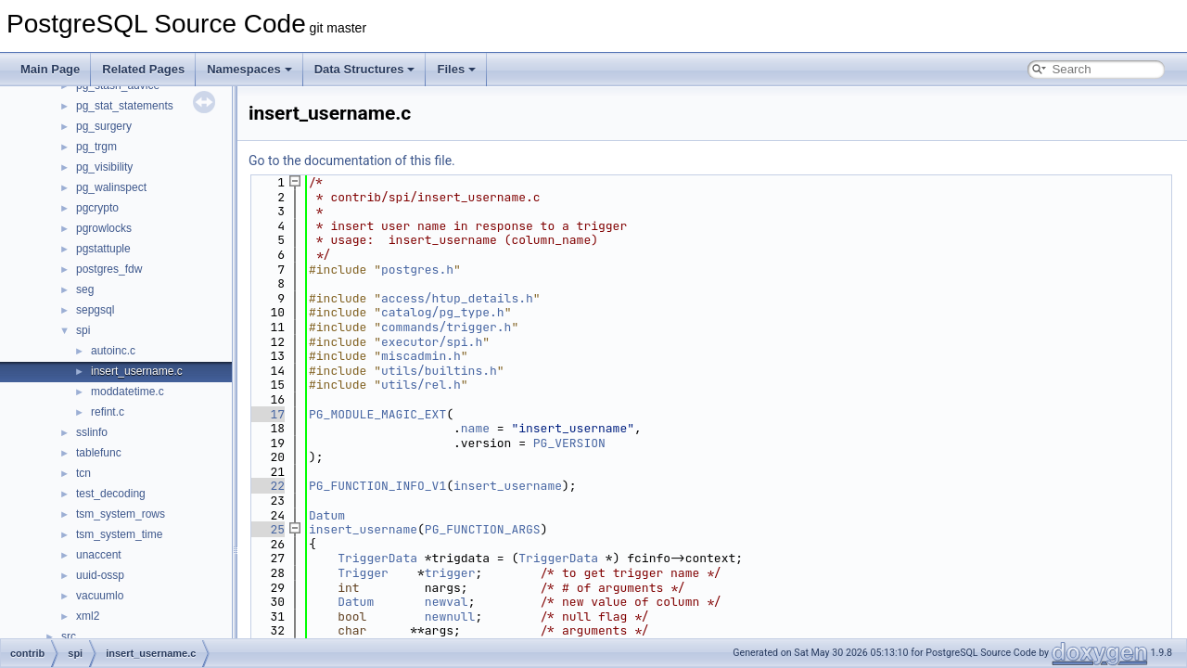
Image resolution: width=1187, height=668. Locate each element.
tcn (83, 473)
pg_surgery (104, 126)
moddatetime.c (127, 391)
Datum (327, 515)
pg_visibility (104, 167)
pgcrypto (97, 207)
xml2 (87, 616)
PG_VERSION (569, 443)
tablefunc (98, 452)
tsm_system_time (119, 534)
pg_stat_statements (124, 105)
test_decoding (111, 493)
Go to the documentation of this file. (352, 160)
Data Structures (364, 69)
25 (267, 529)
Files (456, 69)
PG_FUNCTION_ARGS (483, 529)
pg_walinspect (111, 187)
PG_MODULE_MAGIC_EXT (377, 414)
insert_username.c (137, 371)
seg (85, 289)
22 (267, 486)
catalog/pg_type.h (442, 312)
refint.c (107, 411)
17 (267, 414)
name (475, 428)
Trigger (363, 573)
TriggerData (377, 558)
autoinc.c (113, 350)
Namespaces (249, 69)
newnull (450, 616)
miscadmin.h (421, 356)
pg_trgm (96, 146)
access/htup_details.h (457, 298)
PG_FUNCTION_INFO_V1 (377, 486)
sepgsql (95, 309)
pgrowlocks (104, 228)
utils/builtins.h (439, 371)
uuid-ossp (100, 575)
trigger (450, 573)
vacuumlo (99, 595)
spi (83, 330)
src (68, 636)
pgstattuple (103, 248)
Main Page (50, 69)
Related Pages (143, 69)
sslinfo (92, 432)
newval (446, 602)
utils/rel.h (421, 384)
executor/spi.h (431, 342)
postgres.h (417, 269)
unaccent (98, 554)
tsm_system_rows (120, 513)
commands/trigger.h (446, 327)
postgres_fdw (109, 269)
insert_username (507, 486)
